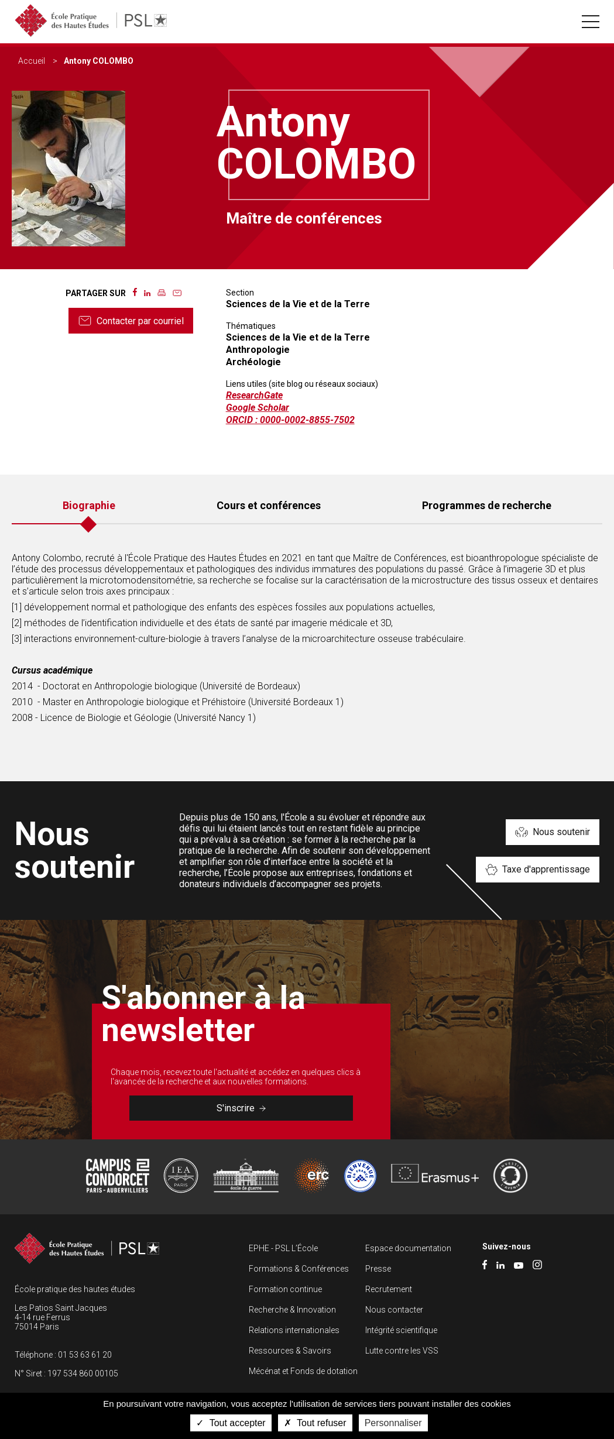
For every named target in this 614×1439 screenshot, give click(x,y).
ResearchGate (254, 395)
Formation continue (285, 1289)
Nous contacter (394, 1309)
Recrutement (388, 1289)
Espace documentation (408, 1248)
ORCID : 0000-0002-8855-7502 (290, 419)
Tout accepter (230, 1423)
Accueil (31, 61)
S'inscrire (241, 1108)
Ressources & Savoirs (290, 1350)
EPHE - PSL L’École (283, 1248)
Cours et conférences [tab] (269, 505)
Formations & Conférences (299, 1268)
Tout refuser (315, 1423)
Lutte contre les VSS (401, 1350)
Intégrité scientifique (401, 1330)
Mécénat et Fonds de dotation (303, 1371)
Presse (378, 1268)
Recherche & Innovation (292, 1309)
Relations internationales (294, 1330)
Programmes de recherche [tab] (486, 505)
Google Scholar (257, 407)
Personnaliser (393, 1423)
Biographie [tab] (89, 505)
